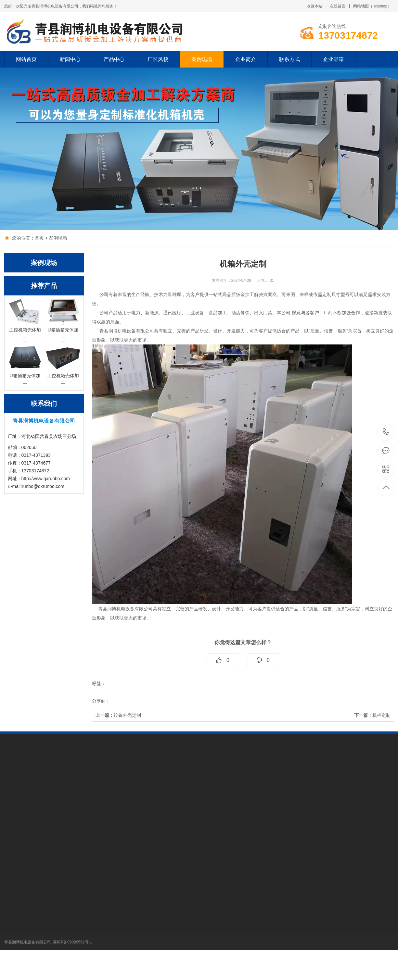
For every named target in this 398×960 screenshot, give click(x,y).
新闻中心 (70, 59)
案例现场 (201, 59)
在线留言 (337, 6)
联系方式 (289, 59)
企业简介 (245, 59)
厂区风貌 (158, 59)
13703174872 (386, 432)
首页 (39, 238)
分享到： (101, 701)
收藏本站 (314, 6)
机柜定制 (372, 715)
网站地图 (361, 6)
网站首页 (26, 59)
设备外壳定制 (118, 715)
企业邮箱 (333, 59)
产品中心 (114, 59)
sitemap (380, 6)
